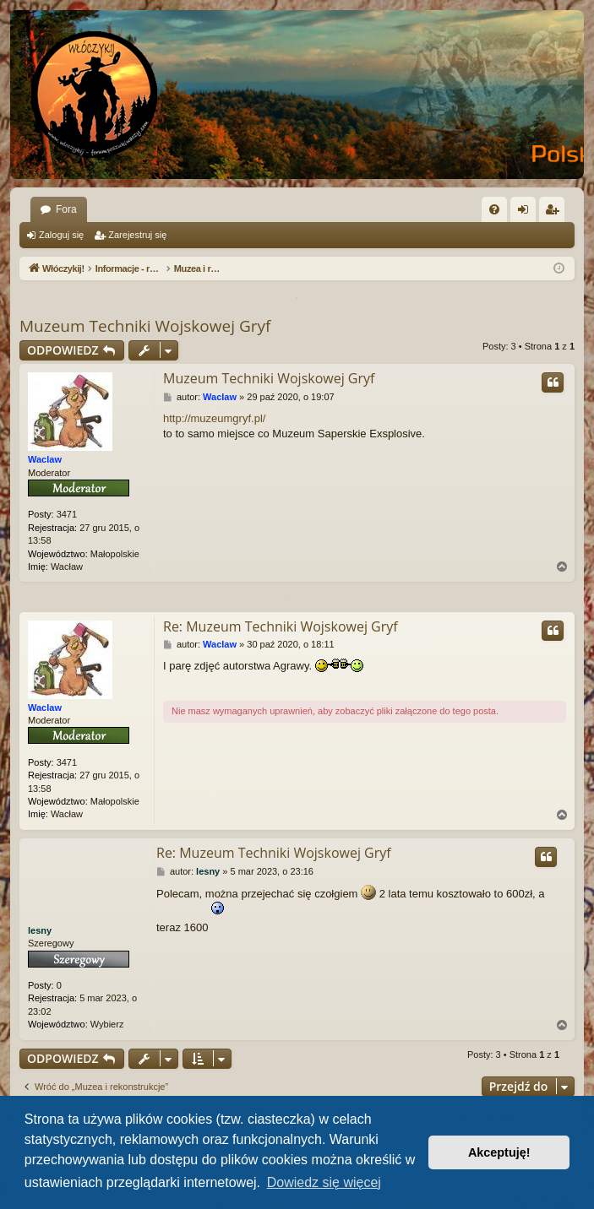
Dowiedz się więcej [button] (324, 1182)
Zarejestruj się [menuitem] (555, 212)
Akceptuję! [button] (499, 1152)
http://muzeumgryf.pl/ (214, 418)
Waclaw (45, 459)
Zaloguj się (61, 235)
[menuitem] (494, 209)
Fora (66, 209)
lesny (40, 930)
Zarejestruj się (137, 235)
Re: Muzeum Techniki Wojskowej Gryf (280, 626)
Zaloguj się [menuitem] (527, 212)
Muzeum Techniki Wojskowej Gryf (144, 326)
